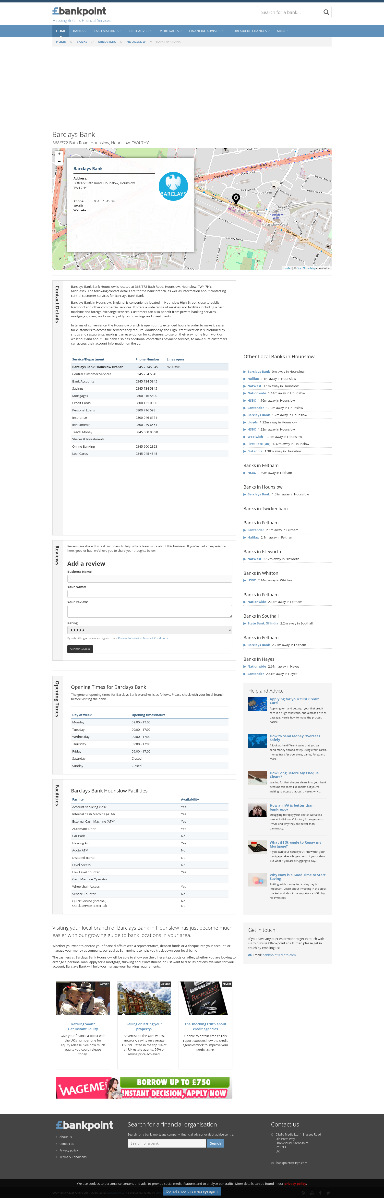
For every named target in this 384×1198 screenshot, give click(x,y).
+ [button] (59, 154)
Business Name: (149, 576)
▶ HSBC (249, 400)
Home (61, 31)
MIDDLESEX (107, 41)
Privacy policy (67, 1150)
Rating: (149, 628)
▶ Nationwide (254, 393)
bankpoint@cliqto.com (279, 955)
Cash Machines (108, 31)
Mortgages (170, 31)
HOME (61, 41)
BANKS (81, 41)
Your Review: (149, 609)
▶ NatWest (252, 386)
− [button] (59, 162)
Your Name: (149, 591)
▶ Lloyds (250, 422)
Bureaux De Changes (250, 31)
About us (64, 1137)
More (283, 31)
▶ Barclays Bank (256, 371)
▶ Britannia (253, 451)
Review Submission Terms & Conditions (143, 638)
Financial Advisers (206, 31)
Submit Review (80, 649)
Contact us (65, 1144)
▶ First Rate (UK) (256, 444)
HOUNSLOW (135, 41)
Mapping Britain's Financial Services (81, 20)
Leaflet (288, 268)
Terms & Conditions (71, 1157)
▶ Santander (253, 408)
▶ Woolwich (253, 436)
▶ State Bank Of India (260, 623)
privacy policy (295, 1188)
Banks (79, 31)
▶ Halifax (251, 378)
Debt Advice (140, 31)
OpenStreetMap (306, 268)
